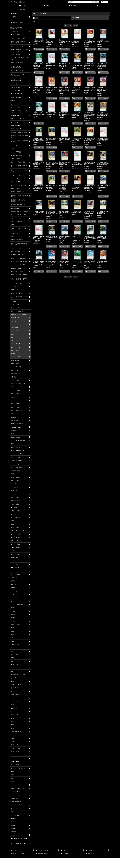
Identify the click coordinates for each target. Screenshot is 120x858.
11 (74, 25)
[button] (97, 6)
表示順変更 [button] (75, 18)
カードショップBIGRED (18, 2)
